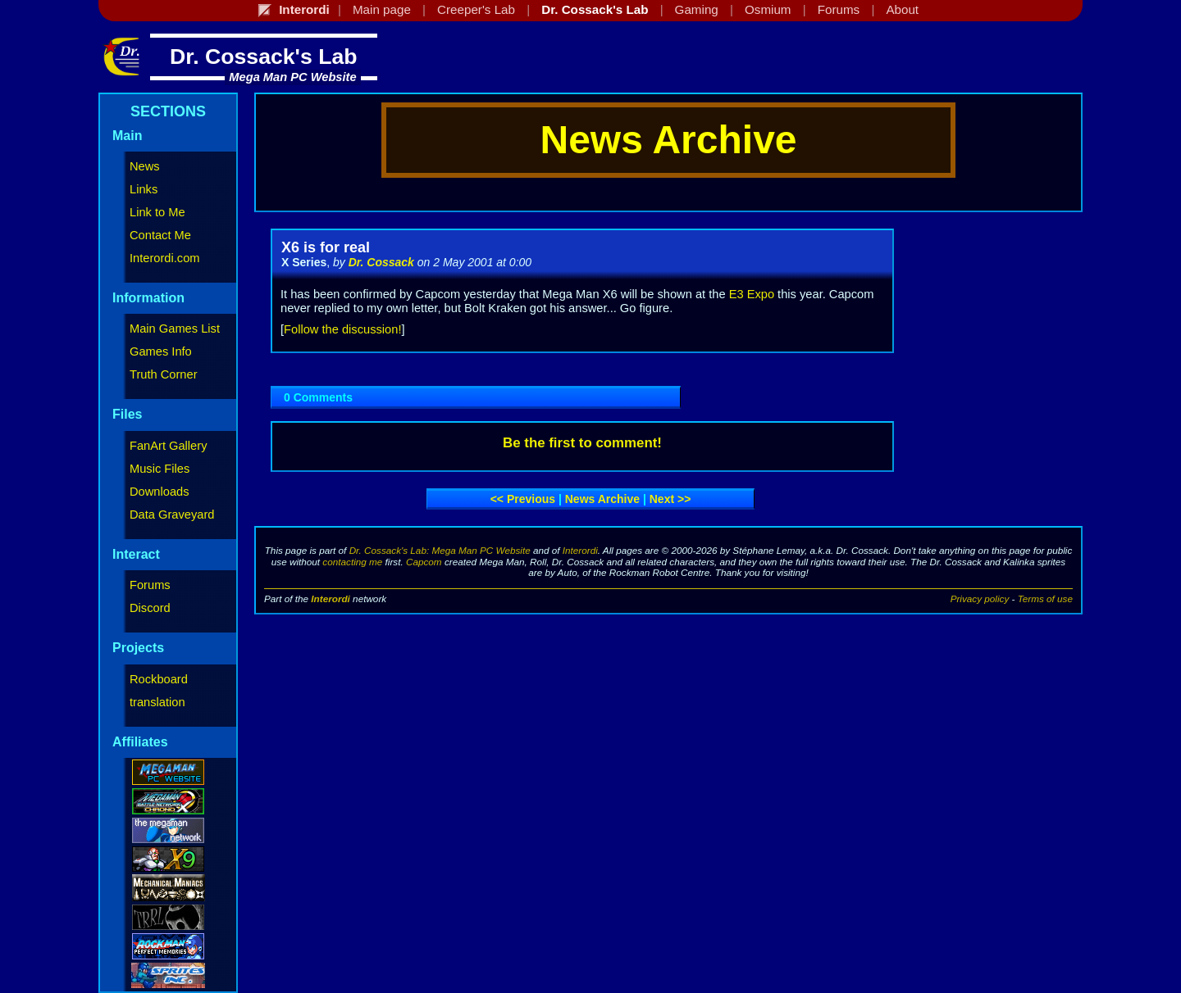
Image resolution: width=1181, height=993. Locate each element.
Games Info (161, 351)
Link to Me (157, 212)
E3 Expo (751, 294)
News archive (602, 499)
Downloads (159, 491)
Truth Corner (164, 374)
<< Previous (522, 499)
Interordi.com (165, 258)
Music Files (159, 468)
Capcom (424, 561)
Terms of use (1045, 598)
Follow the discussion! (342, 329)
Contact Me (160, 235)
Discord (150, 607)
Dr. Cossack (381, 262)
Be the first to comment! (582, 443)
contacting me (352, 561)
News (145, 166)
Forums (150, 585)
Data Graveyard (172, 514)
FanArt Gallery (168, 445)
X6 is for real (325, 247)
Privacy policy (980, 598)
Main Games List (175, 328)
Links (143, 189)
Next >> (670, 499)
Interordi (580, 550)
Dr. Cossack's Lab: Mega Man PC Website (440, 550)
